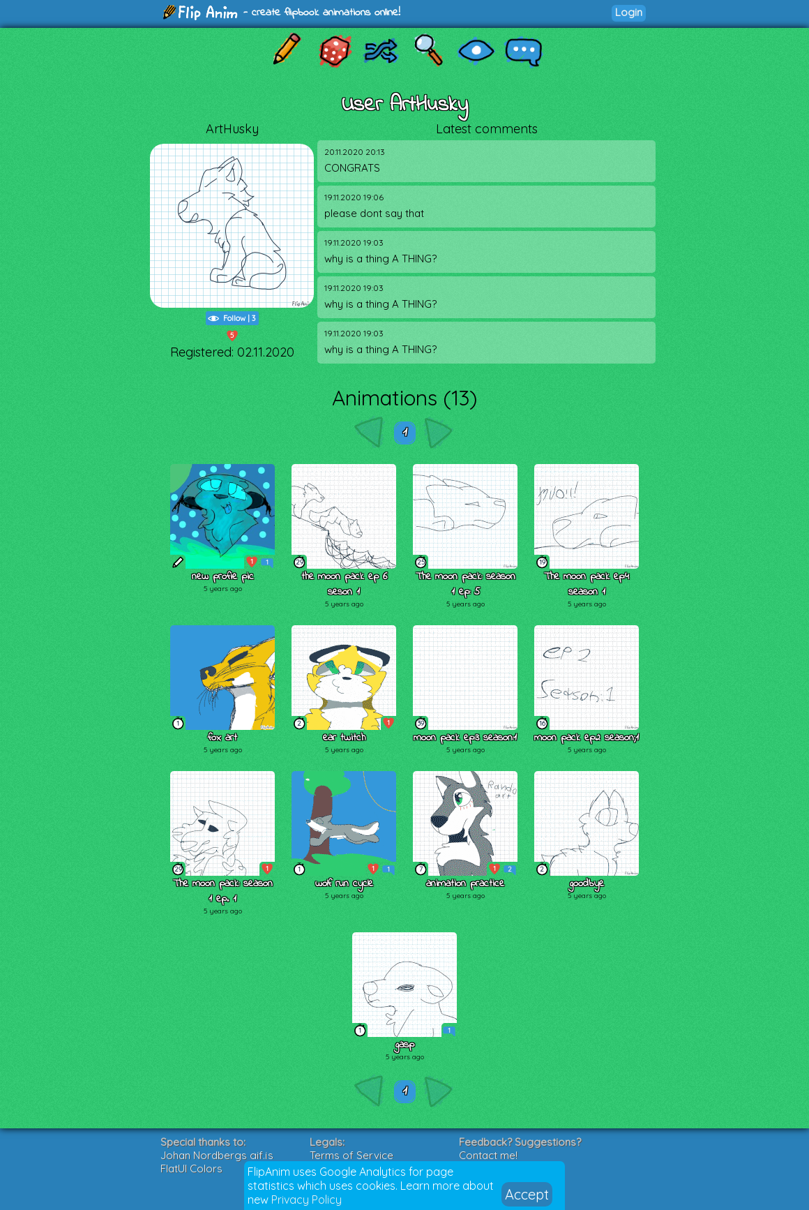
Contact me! (488, 1155)
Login (628, 12)
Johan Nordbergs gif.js (216, 1155)
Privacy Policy (306, 1200)
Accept (527, 1194)
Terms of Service (351, 1155)
